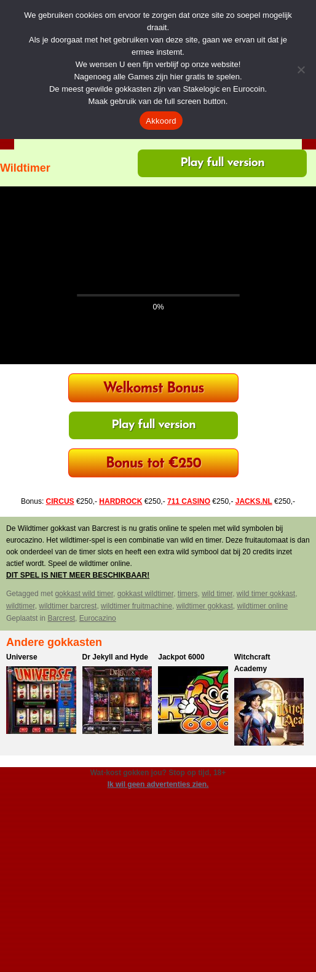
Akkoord (161, 120)
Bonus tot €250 (153, 464)
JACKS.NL (253, 501)
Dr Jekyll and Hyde (115, 657)
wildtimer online (262, 606)
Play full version (222, 163)
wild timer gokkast (266, 593)
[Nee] (300, 69)
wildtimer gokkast (204, 606)
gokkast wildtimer (145, 593)
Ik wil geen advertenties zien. (158, 784)
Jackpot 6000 (181, 657)
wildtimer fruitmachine (136, 606)
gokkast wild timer (84, 593)
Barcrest (61, 618)
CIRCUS (60, 501)
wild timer (217, 593)
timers (188, 593)
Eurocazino (97, 618)
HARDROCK (120, 501)
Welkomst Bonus (153, 389)
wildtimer (20, 606)
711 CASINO (188, 501)
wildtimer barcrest (68, 606)
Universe (22, 657)
